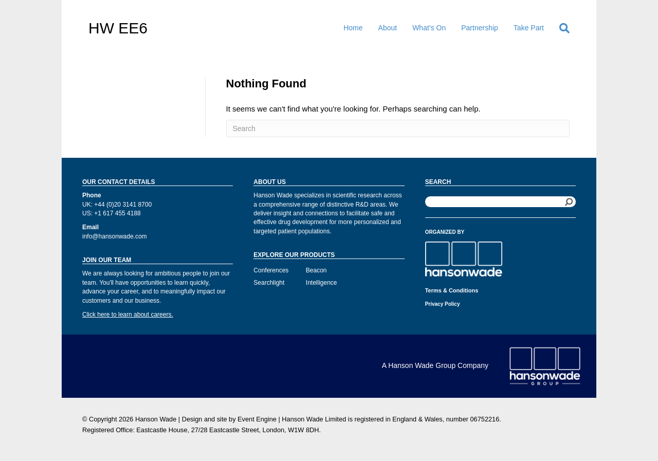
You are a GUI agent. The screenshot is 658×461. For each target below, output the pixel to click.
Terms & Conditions (452, 290)
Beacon (316, 270)
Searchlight (268, 282)
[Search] (561, 28)
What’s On (429, 28)
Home (352, 28)
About (387, 28)
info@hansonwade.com (114, 236)
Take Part (529, 28)
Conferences (270, 270)
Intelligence (321, 282)
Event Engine (257, 419)
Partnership (479, 28)
